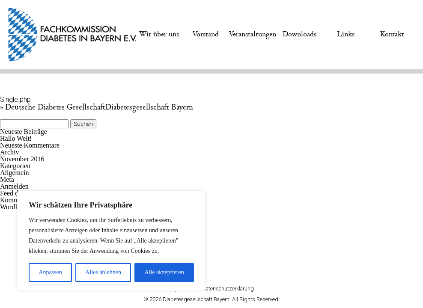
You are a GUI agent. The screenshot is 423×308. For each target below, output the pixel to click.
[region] (111, 241)
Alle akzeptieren (164, 272)
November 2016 (22, 159)
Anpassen (50, 272)
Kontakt (392, 34)
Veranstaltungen (252, 34)
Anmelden (14, 186)
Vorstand (206, 34)
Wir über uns (159, 34)
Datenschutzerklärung (228, 288)
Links (345, 34)
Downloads (299, 34)
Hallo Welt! (16, 138)
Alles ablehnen (103, 272)
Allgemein (14, 172)
